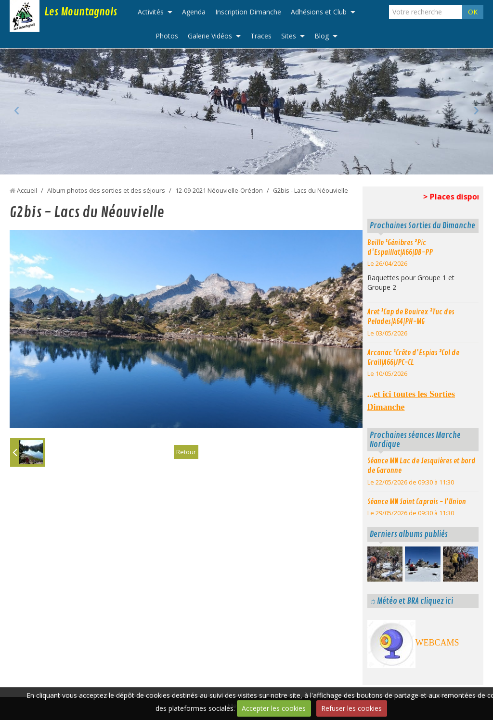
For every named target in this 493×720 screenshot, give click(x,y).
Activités (151, 11)
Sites (288, 35)
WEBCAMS (437, 642)
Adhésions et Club (319, 11)
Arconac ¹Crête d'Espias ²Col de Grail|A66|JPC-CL (413, 357)
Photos (167, 35)
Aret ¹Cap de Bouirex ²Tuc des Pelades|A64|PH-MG (410, 316)
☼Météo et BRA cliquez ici (411, 601)
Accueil (27, 190)
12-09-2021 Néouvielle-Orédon (219, 190)
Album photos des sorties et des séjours (106, 190)
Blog (321, 35)
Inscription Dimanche (248, 11)
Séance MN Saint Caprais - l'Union (416, 502)
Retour (185, 452)
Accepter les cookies (274, 708)
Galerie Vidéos (210, 35)
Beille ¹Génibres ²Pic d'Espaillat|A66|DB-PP (400, 247)
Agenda (194, 11)
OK (473, 11)
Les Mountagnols (80, 12)
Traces (261, 35)
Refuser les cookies (351, 708)
